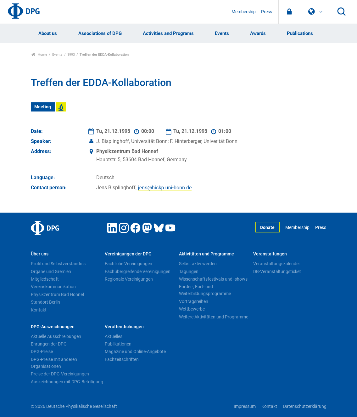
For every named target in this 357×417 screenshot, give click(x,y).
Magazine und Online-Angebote (135, 351)
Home (39, 55)
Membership (243, 11)
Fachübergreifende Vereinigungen (137, 271)
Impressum (245, 406)
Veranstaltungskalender (276, 263)
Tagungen (188, 271)
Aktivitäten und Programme (206, 254)
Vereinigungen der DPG (128, 254)
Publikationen (118, 343)
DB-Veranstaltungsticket (277, 271)
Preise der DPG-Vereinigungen (60, 373)
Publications (300, 33)
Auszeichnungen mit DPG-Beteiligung (67, 381)
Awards (258, 33)
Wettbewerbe (192, 308)
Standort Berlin (45, 302)
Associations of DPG (100, 33)
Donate (267, 227)
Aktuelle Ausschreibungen (56, 336)
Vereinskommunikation (53, 286)
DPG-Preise (42, 351)
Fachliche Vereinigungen (128, 263)
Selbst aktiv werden (198, 263)
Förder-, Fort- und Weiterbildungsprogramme (205, 290)
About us (47, 33)
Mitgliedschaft (45, 279)
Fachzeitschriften (122, 359)
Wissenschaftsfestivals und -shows (213, 279)
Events (222, 33)
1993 (71, 55)
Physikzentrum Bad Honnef (57, 294)
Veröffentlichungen (124, 326)
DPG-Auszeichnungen (53, 326)
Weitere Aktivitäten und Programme (213, 316)
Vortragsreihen (193, 301)
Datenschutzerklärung (304, 406)
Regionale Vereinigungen (129, 279)
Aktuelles (113, 336)
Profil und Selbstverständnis (58, 263)
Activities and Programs (168, 33)
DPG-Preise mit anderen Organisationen (54, 363)
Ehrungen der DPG (49, 343)
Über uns (39, 254)
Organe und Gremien (51, 271)
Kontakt (39, 309)
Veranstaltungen (270, 254)
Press (266, 11)
